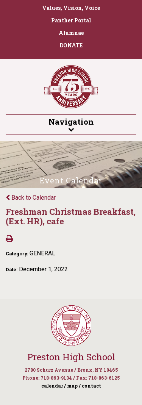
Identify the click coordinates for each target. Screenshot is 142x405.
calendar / (53, 386)
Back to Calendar (31, 197)
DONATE (71, 45)
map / (74, 386)
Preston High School (71, 357)
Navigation (71, 124)
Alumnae (71, 32)
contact (91, 386)
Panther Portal (71, 20)
